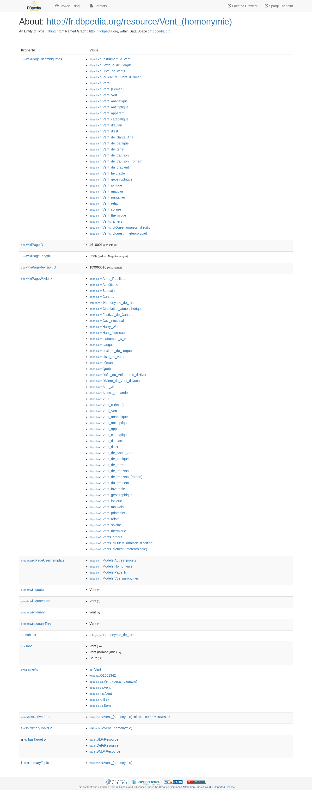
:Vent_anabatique (109, 101)
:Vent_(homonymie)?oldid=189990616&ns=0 (130, 717)
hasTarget (33, 739)
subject (28, 635)
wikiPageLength (35, 256)
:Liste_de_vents (107, 71)
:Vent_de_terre (107, 149)
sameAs (29, 669)
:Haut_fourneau (107, 333)
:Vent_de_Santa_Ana (112, 137)
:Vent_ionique (106, 185)
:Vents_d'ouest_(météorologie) (118, 233)
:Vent (99, 83)
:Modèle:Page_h (108, 572)
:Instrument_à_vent (110, 59)
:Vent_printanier (107, 197)
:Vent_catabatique (109, 119)
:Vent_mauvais (107, 191)
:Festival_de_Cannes (111, 315)
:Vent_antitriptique (109, 107)
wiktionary (33, 612)
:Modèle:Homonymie (111, 566)
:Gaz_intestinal (107, 321)
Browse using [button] (69, 6)
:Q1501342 (103, 675)
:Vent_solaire (105, 209)
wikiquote (32, 590)
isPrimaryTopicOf (36, 728)
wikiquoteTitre (35, 601)
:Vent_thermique (108, 215)
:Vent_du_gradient (109, 167)
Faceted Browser (242, 6)
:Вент (100, 699)
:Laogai (101, 345)
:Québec (102, 369)
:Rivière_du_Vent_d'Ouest (115, 77)
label (27, 646)
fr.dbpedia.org (160, 31)
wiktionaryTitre (36, 623)
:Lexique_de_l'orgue (111, 65)
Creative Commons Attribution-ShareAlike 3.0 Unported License (197, 787)
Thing (51, 31)
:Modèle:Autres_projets (113, 560)
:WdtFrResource (105, 751)
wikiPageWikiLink (36, 279)
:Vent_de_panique (109, 143)
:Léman (101, 363)
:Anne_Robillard (108, 279)
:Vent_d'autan (106, 125)
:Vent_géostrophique (111, 179)
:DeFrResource (104, 745)
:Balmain (102, 291)
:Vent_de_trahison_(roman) (116, 161)
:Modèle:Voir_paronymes (114, 578)
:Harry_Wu (104, 327)
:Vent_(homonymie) (111, 728)
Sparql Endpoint (279, 6)
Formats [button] (100, 6)
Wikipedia (122, 787)
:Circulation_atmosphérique (116, 309)
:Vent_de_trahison (109, 155)
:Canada (102, 297)
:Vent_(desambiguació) (113, 681)
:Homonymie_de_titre (112, 303)
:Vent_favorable (107, 173)
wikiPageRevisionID (38, 267)
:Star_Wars (104, 387)
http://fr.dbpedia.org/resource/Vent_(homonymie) (139, 21)
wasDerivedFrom (37, 717)
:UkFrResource (104, 739)
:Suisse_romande (109, 393)
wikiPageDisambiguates (41, 59)
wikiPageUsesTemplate (43, 560)
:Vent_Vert (103, 95)
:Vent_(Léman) (107, 89)
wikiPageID (32, 245)
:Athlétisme (104, 285)
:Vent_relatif (104, 203)
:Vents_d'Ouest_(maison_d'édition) (122, 227)
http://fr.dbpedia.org (103, 31)
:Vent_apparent (107, 113)
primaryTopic (36, 763)
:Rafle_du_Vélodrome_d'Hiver (118, 375)
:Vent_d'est (104, 131)
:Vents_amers (106, 221)
